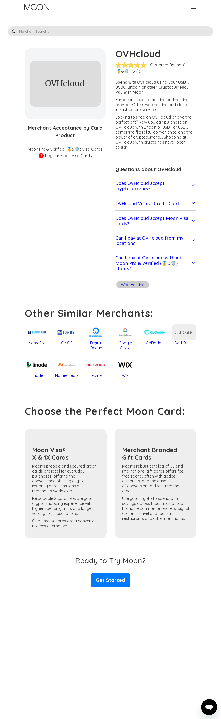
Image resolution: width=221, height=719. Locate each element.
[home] (36, 7)
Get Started (110, 580)
